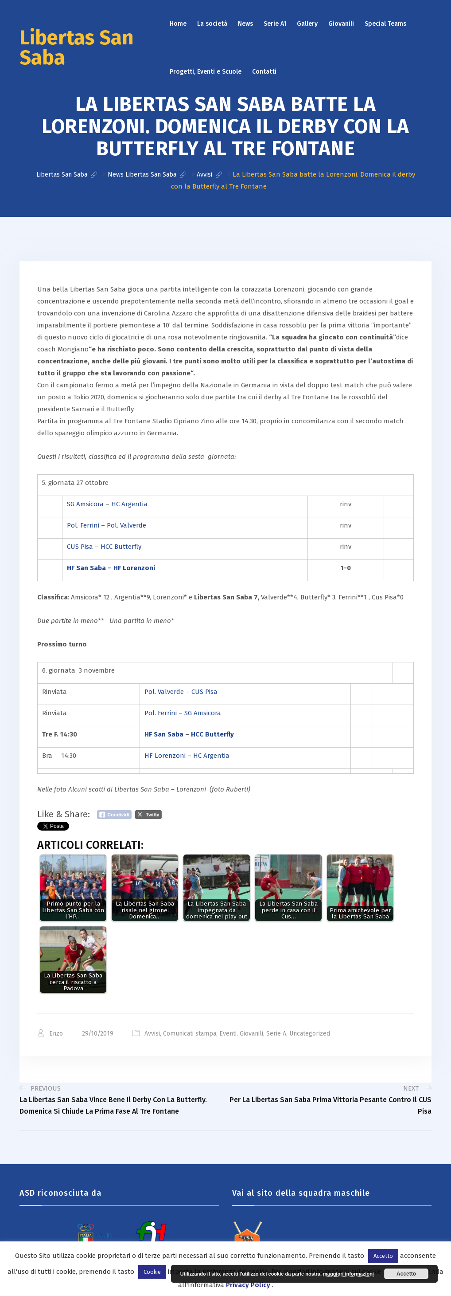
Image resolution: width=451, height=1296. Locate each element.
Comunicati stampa (189, 1033)
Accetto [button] (383, 1256)
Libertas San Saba (76, 48)
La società (212, 24)
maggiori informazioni (348, 1273)
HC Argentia (129, 504)
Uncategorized (309, 1033)
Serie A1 (275, 24)
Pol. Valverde (126, 525)
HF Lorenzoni (134, 567)
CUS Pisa (80, 546)
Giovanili (341, 24)
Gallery (307, 24)
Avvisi (152, 1033)
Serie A (276, 1033)
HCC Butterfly (121, 546)
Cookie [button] (152, 1271)
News (245, 24)
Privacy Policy (248, 1285)
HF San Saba (86, 567)
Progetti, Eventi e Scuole (205, 71)
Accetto (406, 1274)
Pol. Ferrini (83, 525)
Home (178, 24)
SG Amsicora (85, 504)
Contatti (264, 71)
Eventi (228, 1033)
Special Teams (385, 24)
